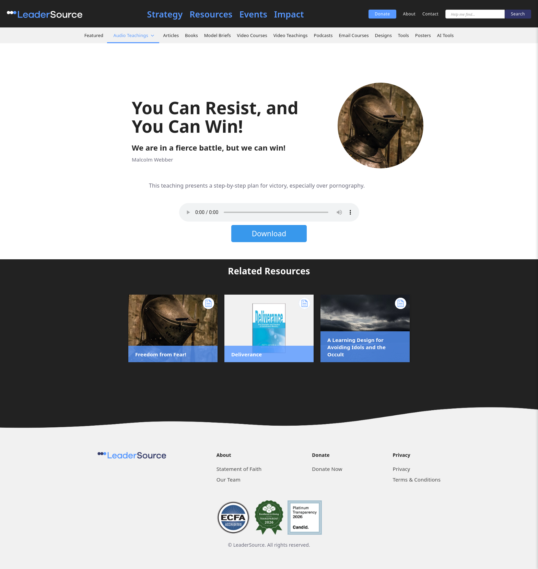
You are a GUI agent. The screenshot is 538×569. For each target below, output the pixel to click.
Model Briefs (217, 35)
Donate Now (327, 468)
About (409, 14)
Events (253, 14)
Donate (382, 14)
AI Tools (445, 35)
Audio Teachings (131, 35)
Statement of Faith (239, 468)
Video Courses (252, 35)
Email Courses (354, 35)
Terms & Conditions (417, 479)
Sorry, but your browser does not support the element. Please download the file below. (269, 212)
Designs (383, 35)
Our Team (229, 479)
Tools (403, 35)
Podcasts (323, 35)
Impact (289, 14)
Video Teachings (290, 35)
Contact (430, 14)
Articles (171, 35)
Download (269, 233)
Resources (210, 14)
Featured (93, 35)
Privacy (401, 468)
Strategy (165, 14)
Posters (423, 35)
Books (191, 35)
